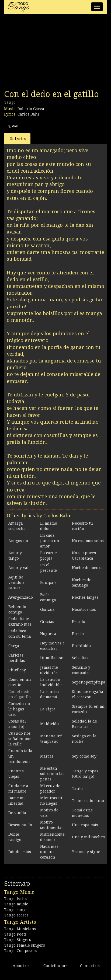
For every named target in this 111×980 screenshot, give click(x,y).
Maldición (49, 724)
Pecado (78, 621)
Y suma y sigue (86, 852)
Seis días (80, 658)
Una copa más (85, 825)
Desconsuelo (20, 825)
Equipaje (48, 582)
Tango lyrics (15, 899)
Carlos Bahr (29, 114)
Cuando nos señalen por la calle (19, 738)
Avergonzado (20, 597)
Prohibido (81, 646)
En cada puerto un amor (49, 540)
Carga (13, 646)
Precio (78, 634)
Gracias (47, 621)
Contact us (90, 966)
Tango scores (16, 915)
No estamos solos (88, 541)
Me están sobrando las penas (52, 773)
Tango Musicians (20, 929)
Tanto (77, 788)
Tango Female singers (24, 945)
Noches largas (85, 597)
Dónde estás (19, 852)
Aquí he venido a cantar (16, 582)
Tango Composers (20, 950)
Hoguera (48, 634)
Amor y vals (19, 568)
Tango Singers (17, 939)
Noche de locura (87, 568)
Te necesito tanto (88, 800)
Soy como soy (84, 756)
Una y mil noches (88, 837)
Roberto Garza (31, 109)
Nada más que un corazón (49, 851)
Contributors (55, 966)
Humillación (52, 658)
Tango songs (15, 910)
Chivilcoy (17, 670)
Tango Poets (15, 934)
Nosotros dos (84, 609)
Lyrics (18, 138)
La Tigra (48, 709)
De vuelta (17, 813)
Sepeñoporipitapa (88, 682)
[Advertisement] (44, 53)
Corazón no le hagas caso (19, 709)
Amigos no (18, 541)
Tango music (16, 904)
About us (21, 966)
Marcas (47, 756)
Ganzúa (47, 609)
